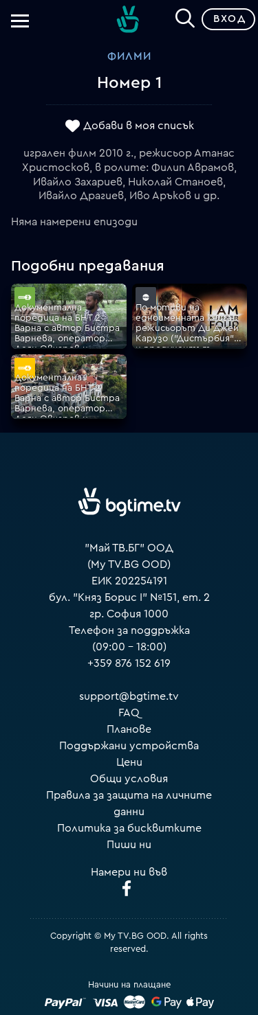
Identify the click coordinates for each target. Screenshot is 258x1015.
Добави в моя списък (138, 125)
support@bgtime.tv (129, 696)
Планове (129, 729)
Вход (229, 19)
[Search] (185, 16)
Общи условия (129, 778)
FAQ (129, 712)
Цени (129, 762)
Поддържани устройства (129, 745)
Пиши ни (129, 844)
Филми (129, 56)
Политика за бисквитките (129, 828)
